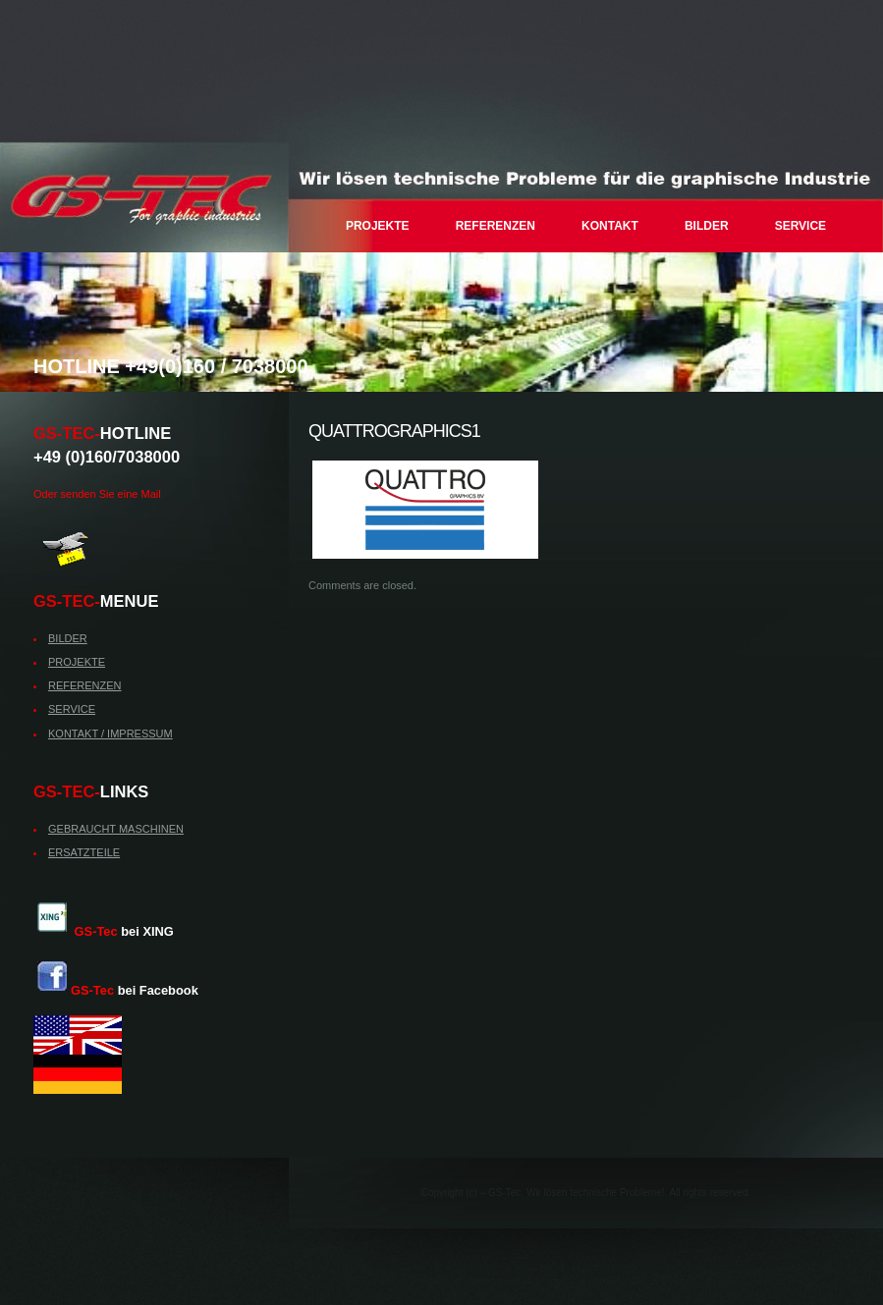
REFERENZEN (495, 226)
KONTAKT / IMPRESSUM (110, 733)
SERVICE (800, 226)
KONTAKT (609, 226)
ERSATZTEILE (84, 852)
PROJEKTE (378, 226)
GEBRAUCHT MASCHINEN (116, 829)
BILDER (707, 226)
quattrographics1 (394, 431)
